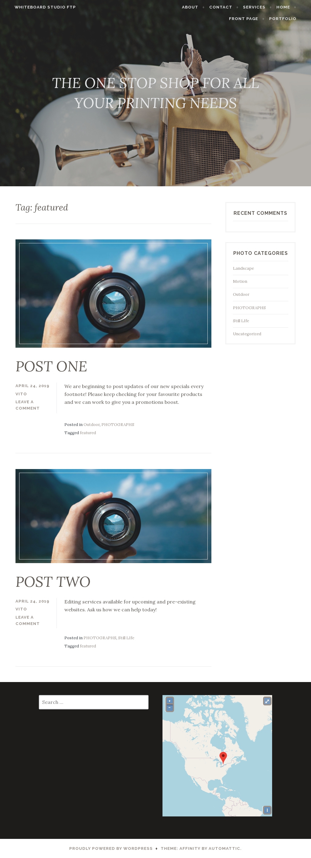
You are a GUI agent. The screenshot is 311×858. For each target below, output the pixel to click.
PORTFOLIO (289, 18)
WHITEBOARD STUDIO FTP (38, 7)
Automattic (224, 848)
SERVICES (261, 7)
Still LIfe (126, 637)
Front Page (250, 18)
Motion (240, 281)
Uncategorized (247, 333)
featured (88, 432)
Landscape (243, 268)
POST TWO (53, 582)
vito (21, 394)
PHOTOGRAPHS (117, 424)
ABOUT (197, 7)
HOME (290, 7)
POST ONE (51, 366)
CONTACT (227, 7)
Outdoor (92, 424)
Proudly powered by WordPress (111, 848)
